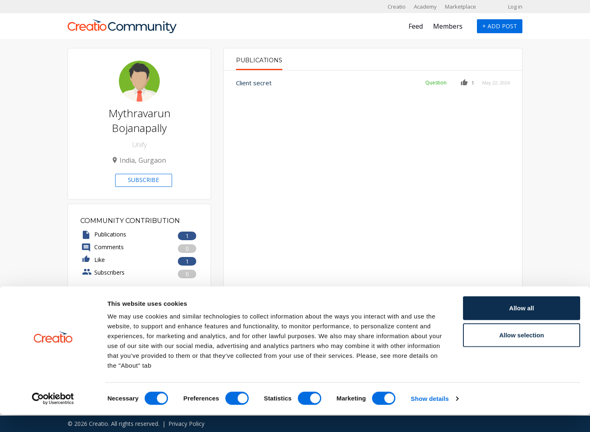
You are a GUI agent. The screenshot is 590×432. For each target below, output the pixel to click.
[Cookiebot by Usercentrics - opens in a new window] (53, 416)
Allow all (521, 325)
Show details (430, 415)
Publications (259, 60)
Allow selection (521, 352)
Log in (515, 6)
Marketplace (460, 6)
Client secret (254, 83)
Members (448, 26)
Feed (415, 26)
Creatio (397, 6)
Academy (425, 6)
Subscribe (143, 180)
